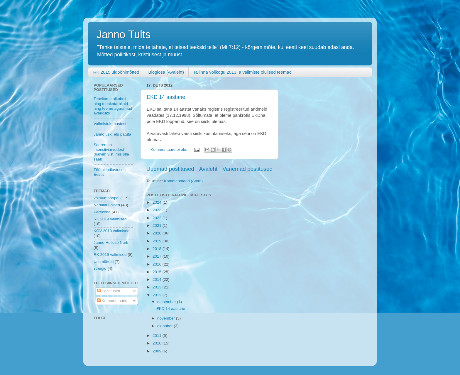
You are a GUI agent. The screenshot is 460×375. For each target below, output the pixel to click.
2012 (158, 295)
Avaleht (208, 169)
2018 (158, 248)
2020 (158, 233)
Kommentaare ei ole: (169, 149)
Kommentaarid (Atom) (183, 181)
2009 (158, 351)
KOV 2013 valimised (111, 231)
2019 (158, 241)
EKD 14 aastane (166, 97)
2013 (158, 287)
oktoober (165, 326)
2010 (158, 343)
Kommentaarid (112, 300)
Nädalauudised (107, 205)
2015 (158, 272)
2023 (158, 210)
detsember (167, 302)
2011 (158, 335)
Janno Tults (123, 34)
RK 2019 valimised (110, 219)
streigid (100, 268)
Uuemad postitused (170, 169)
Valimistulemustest (110, 123)
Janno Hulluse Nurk (111, 242)
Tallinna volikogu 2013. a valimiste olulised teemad (242, 72)
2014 (158, 279)
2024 (158, 202)
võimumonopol (106, 198)
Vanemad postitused (247, 169)
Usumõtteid (104, 261)
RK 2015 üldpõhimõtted (116, 72)
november (166, 318)
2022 (158, 218)
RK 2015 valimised (110, 254)
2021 (158, 225)
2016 (158, 264)
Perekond (102, 212)
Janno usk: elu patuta (112, 134)
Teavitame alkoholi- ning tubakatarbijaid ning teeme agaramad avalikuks (113, 106)
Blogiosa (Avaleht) (166, 72)
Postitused (108, 291)
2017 (158, 256)
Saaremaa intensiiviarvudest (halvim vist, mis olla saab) (111, 152)
